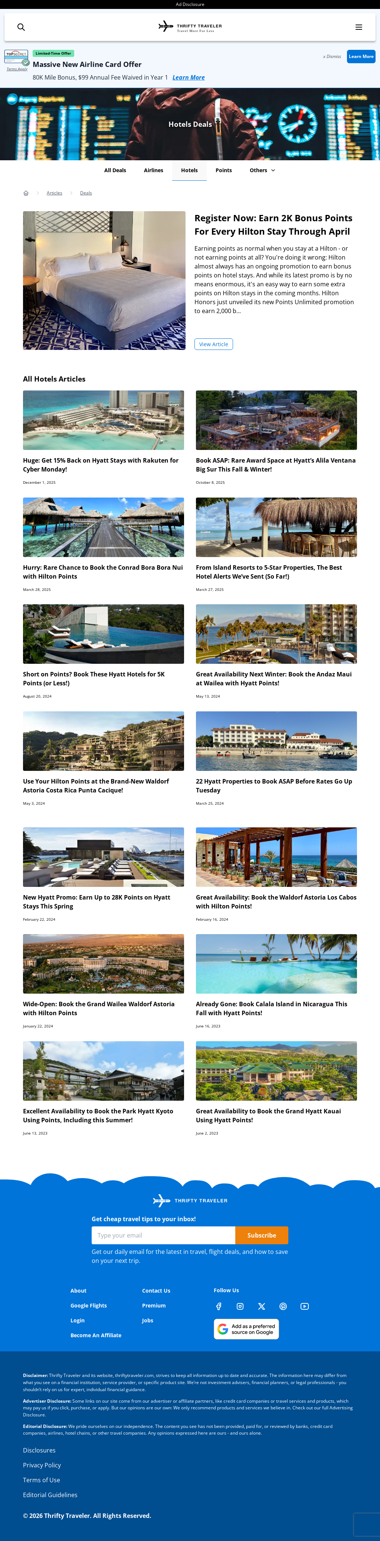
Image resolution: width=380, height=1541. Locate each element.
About (78, 1290)
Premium (154, 1305)
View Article (213, 344)
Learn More (189, 77)
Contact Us (156, 1290)
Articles (54, 193)
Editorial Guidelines (50, 1495)
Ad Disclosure (190, 4)
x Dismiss (332, 56)
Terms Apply (17, 68)
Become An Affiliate (96, 1335)
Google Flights (89, 1305)
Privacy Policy (42, 1465)
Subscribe (262, 1235)
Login (78, 1320)
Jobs (147, 1320)
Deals (86, 193)
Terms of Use (41, 1480)
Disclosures (39, 1450)
